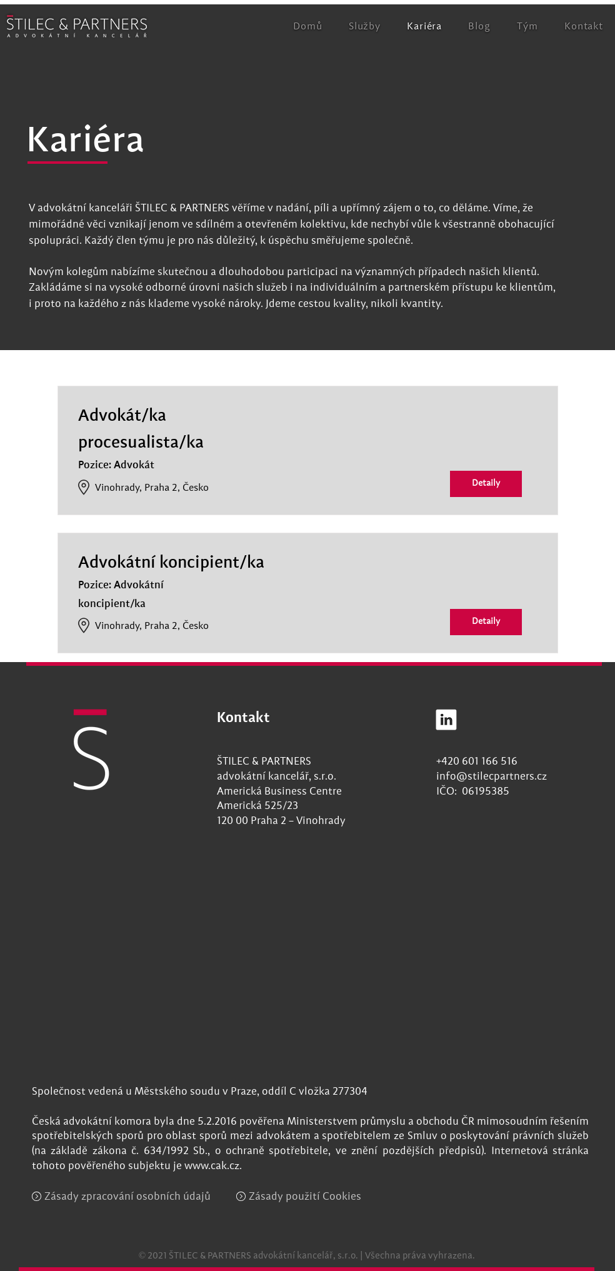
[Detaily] (486, 484)
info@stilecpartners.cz (491, 776)
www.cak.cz (211, 1166)
